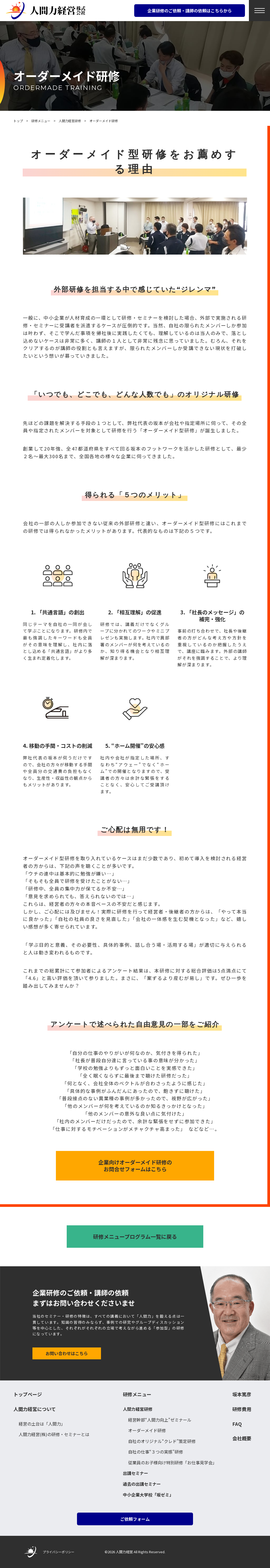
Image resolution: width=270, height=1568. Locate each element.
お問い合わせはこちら (67, 1353)
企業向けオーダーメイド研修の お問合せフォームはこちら (135, 1165)
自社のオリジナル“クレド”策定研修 (162, 1441)
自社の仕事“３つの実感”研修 (155, 1452)
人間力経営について (34, 1409)
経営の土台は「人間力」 (42, 1424)
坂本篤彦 (241, 1394)
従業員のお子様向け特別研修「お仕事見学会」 (172, 1462)
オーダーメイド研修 (147, 1430)
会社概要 (241, 1438)
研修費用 (241, 1409)
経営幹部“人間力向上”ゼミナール (159, 1420)
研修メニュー (137, 1394)
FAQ (237, 1424)
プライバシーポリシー (58, 1552)
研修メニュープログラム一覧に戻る (135, 1236)
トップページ (27, 1394)
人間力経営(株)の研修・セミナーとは (54, 1434)
